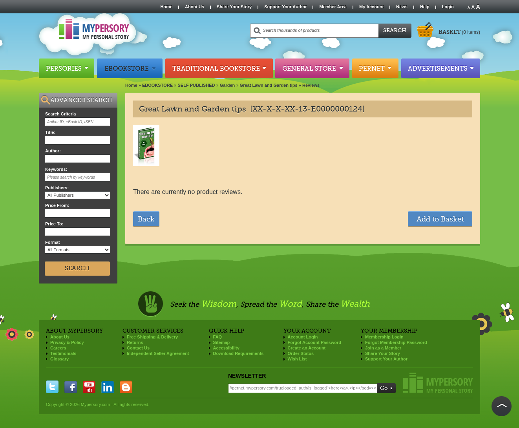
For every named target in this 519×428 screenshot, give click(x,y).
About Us (194, 6)
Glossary (59, 359)
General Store (312, 68)
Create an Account (307, 348)
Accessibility (226, 348)
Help (424, 6)
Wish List (297, 359)
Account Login (303, 337)
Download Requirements (238, 353)
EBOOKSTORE (157, 85)
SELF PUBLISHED (196, 85)
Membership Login (384, 337)
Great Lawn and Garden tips (269, 85)
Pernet (375, 68)
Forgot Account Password (315, 342)
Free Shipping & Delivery (152, 337)
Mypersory (438, 383)
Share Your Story (234, 6)
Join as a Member (383, 348)
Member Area (332, 6)
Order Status (301, 353)
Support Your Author (285, 6)
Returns (135, 342)
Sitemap (221, 342)
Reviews (311, 85)
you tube (89, 386)
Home (166, 6)
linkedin (107, 386)
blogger (126, 386)
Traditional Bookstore (219, 68)
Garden (227, 85)
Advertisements (440, 68)
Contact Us (138, 348)
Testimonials (63, 353)
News (402, 6)
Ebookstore (130, 68)
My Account (371, 6)
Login (448, 6)
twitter (52, 386)
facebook (70, 386)
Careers (58, 348)
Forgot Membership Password (396, 342)
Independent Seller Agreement (158, 353)
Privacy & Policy (67, 342)
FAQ (217, 337)
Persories (66, 68)
